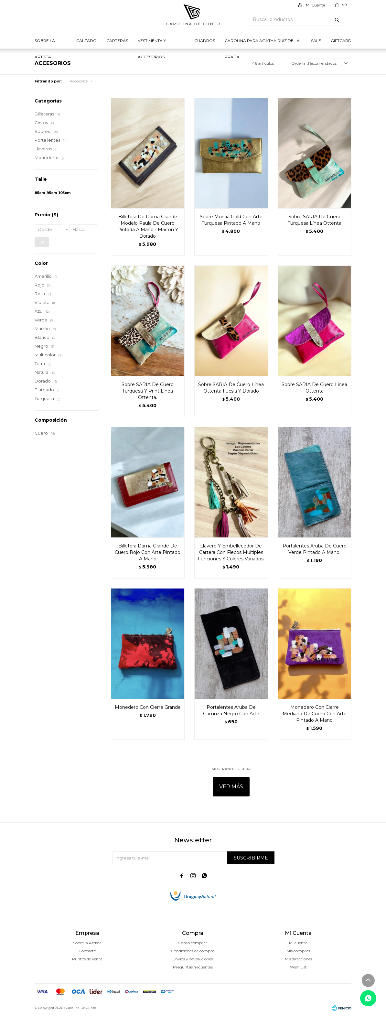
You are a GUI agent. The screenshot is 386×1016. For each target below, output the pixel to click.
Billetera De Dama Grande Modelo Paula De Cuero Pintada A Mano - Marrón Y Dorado (147, 226)
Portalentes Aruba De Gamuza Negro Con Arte (231, 710)
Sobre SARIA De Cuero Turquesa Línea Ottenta (314, 220)
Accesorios (79, 81)
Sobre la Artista (45, 43)
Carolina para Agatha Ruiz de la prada (262, 43)
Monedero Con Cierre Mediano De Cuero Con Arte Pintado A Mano (315, 713)
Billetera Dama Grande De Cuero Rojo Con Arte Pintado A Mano (147, 552)
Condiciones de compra (192, 950)
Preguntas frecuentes (193, 967)
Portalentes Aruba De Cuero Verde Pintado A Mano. (315, 549)
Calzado (86, 40)
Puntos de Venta (87, 959)
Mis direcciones (298, 959)
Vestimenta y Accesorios (152, 43)
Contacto (87, 950)
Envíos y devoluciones (193, 959)
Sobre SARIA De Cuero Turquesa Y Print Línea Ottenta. (148, 391)
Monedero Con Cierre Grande (148, 707)
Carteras (117, 40)
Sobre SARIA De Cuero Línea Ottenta (314, 388)
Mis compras (298, 950)
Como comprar (192, 942)
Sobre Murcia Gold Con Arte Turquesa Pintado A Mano (231, 220)
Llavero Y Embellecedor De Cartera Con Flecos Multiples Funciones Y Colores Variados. (231, 552)
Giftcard (341, 40)
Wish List (298, 967)
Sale (316, 40)
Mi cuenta (298, 942)
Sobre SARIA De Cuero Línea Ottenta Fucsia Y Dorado (231, 388)
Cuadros (204, 40)
